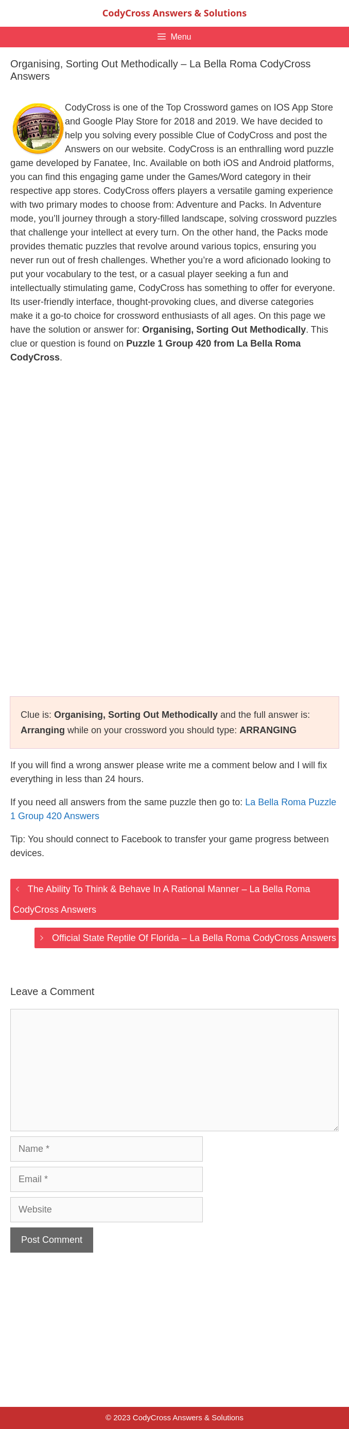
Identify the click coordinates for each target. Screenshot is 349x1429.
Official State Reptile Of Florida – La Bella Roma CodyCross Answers (194, 938)
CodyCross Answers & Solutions (174, 13)
